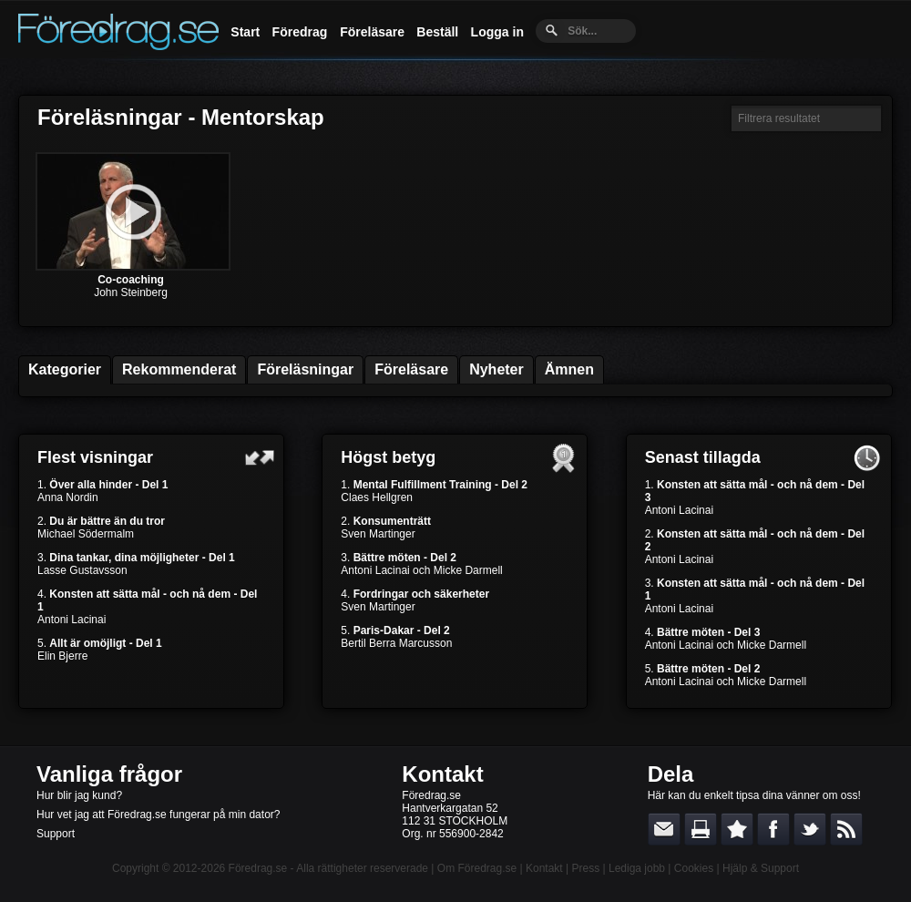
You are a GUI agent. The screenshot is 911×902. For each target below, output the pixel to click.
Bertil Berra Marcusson (396, 643)
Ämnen (569, 369)
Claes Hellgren (377, 497)
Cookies (693, 868)
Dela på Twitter (809, 829)
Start (245, 32)
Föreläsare (372, 32)
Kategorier (64, 369)
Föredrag (300, 32)
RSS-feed (846, 829)
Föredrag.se (258, 868)
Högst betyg (388, 457)
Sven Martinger (378, 534)
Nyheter (496, 369)
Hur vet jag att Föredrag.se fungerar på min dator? (158, 814)
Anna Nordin (67, 497)
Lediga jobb (637, 868)
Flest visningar (95, 457)
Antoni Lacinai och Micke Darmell (421, 570)
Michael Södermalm (85, 534)
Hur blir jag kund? (79, 795)
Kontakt (442, 774)
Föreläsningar (305, 369)
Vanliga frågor (109, 774)
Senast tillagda (703, 457)
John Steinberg (131, 292)
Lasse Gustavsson (82, 570)
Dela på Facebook (773, 829)
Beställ (437, 32)
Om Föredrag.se (477, 868)
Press (585, 868)
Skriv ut (700, 829)
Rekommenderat (179, 369)
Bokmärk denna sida (737, 829)
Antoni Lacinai (71, 619)
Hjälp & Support (760, 868)
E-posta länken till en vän (664, 829)
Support (55, 833)
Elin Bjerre (62, 656)
